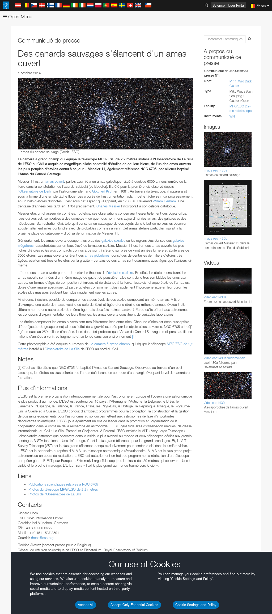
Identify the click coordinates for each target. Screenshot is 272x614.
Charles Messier (108, 206)
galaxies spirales (113, 240)
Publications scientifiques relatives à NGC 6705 (63, 484)
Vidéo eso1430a (215, 297)
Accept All (86, 605)
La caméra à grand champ (110, 344)
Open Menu (17, 16)
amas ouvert (54, 181)
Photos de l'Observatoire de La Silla (54, 494)
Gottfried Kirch (102, 191)
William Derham (164, 201)
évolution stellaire (120, 272)
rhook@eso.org (42, 538)
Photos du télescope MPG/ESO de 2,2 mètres (63, 489)
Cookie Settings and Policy (195, 605)
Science (218, 5)
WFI (232, 116)
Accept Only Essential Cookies (134, 605)
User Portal (236, 5)
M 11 (233, 81)
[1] (133, 336)
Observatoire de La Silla (62, 349)
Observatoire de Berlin (35, 191)
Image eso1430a (215, 170)
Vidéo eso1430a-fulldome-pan (224, 358)
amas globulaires (97, 255)
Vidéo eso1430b (215, 403)
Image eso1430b (215, 238)
